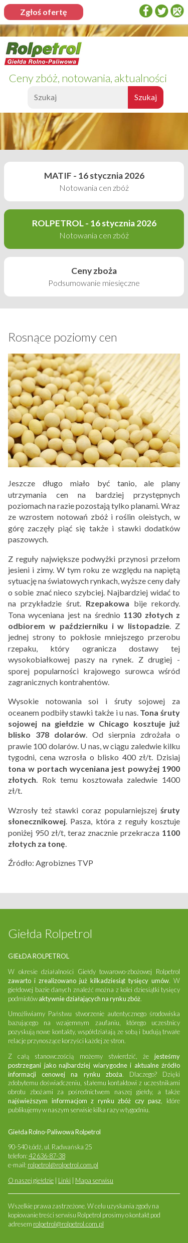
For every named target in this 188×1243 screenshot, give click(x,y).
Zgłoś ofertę (43, 12)
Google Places (177, 11)
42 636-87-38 (47, 1156)
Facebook (146, 11)
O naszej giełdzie (31, 1180)
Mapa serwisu (94, 1180)
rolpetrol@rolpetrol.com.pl (63, 1165)
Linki (64, 1180)
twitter (161, 11)
